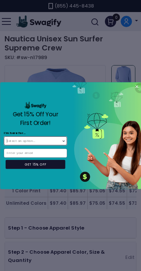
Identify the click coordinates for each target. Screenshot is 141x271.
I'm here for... (15, 133)
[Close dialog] (136, 86)
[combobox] (34, 140)
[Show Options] (63, 140)
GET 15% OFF (35, 164)
